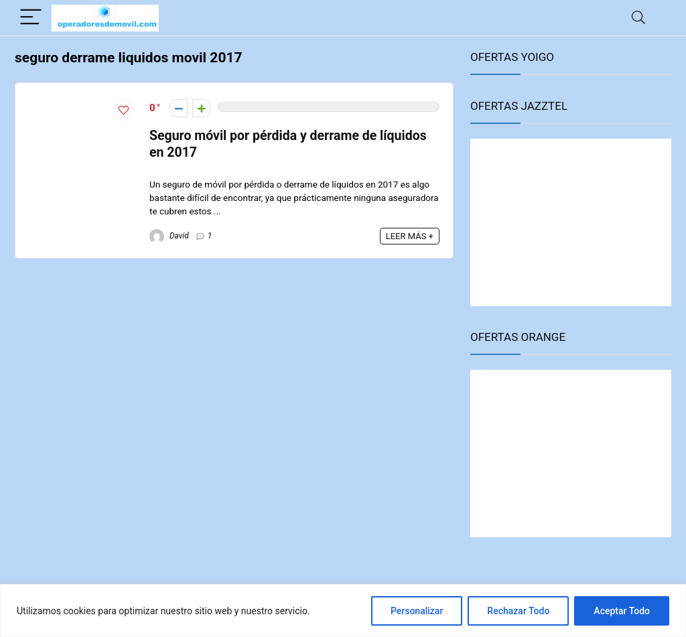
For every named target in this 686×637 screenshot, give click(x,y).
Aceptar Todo (622, 611)
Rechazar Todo (518, 611)
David (169, 235)
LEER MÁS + (409, 236)
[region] (343, 610)
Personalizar (417, 611)
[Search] (638, 18)
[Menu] (31, 18)
